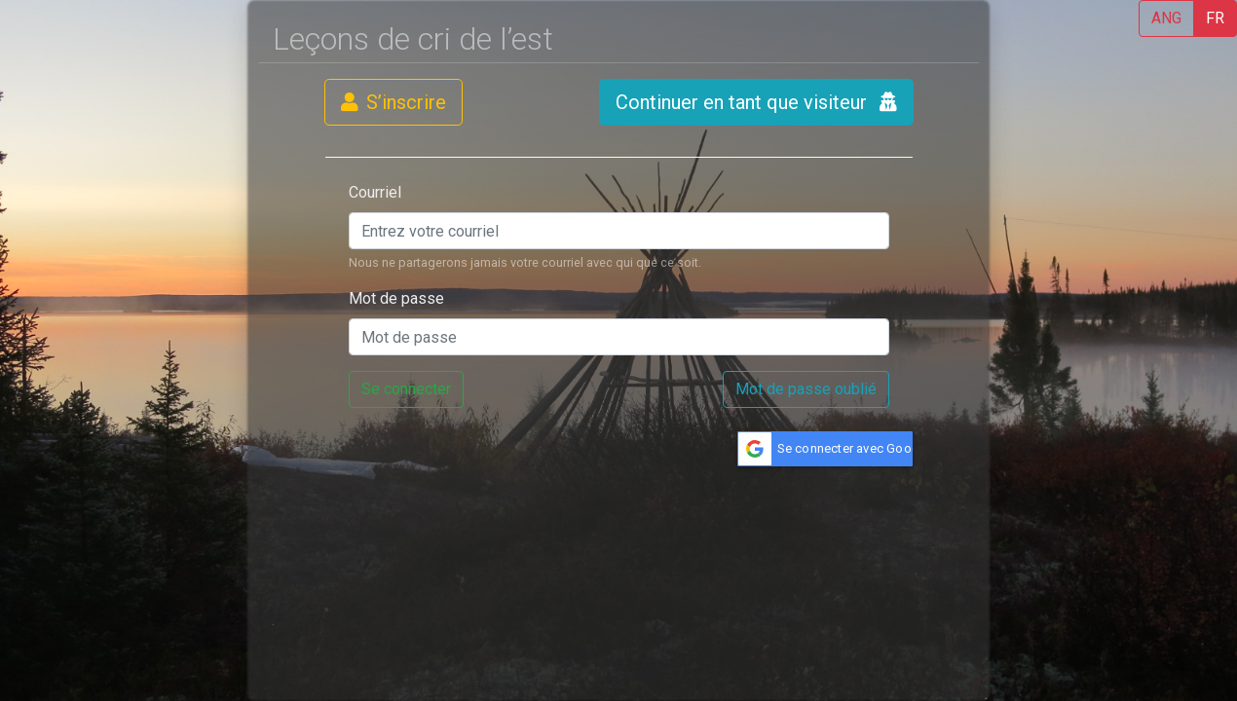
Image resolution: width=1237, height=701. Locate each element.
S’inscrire (393, 102)
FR (1215, 18)
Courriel (375, 192)
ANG (1166, 18)
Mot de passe (396, 298)
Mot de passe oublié (806, 389)
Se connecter (406, 389)
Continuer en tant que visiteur (756, 102)
